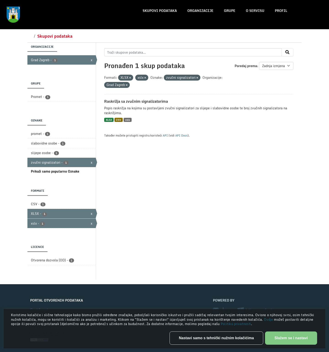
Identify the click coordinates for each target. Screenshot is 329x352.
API (165, 135)
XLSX (109, 120)
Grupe (229, 10)
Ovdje (269, 319)
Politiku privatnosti (236, 323)
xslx (127, 120)
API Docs (181, 135)
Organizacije (200, 10)
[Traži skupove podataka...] (193, 52)
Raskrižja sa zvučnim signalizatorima (136, 101)
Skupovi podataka (160, 10)
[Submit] (287, 52)
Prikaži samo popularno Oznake (55, 171)
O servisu (255, 10)
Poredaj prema (246, 65)
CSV (118, 120)
